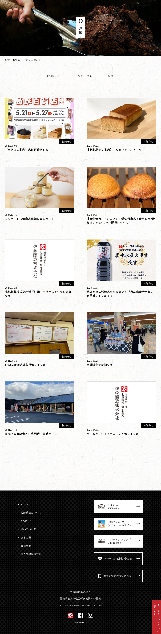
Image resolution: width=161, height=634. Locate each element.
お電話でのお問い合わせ (122, 576)
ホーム (25, 504)
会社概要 (26, 545)
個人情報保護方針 (31, 554)
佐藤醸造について (31, 512)
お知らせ (53, 75)
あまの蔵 (26, 537)
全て (111, 75)
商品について (28, 529)
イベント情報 (83, 75)
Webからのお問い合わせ (122, 558)
